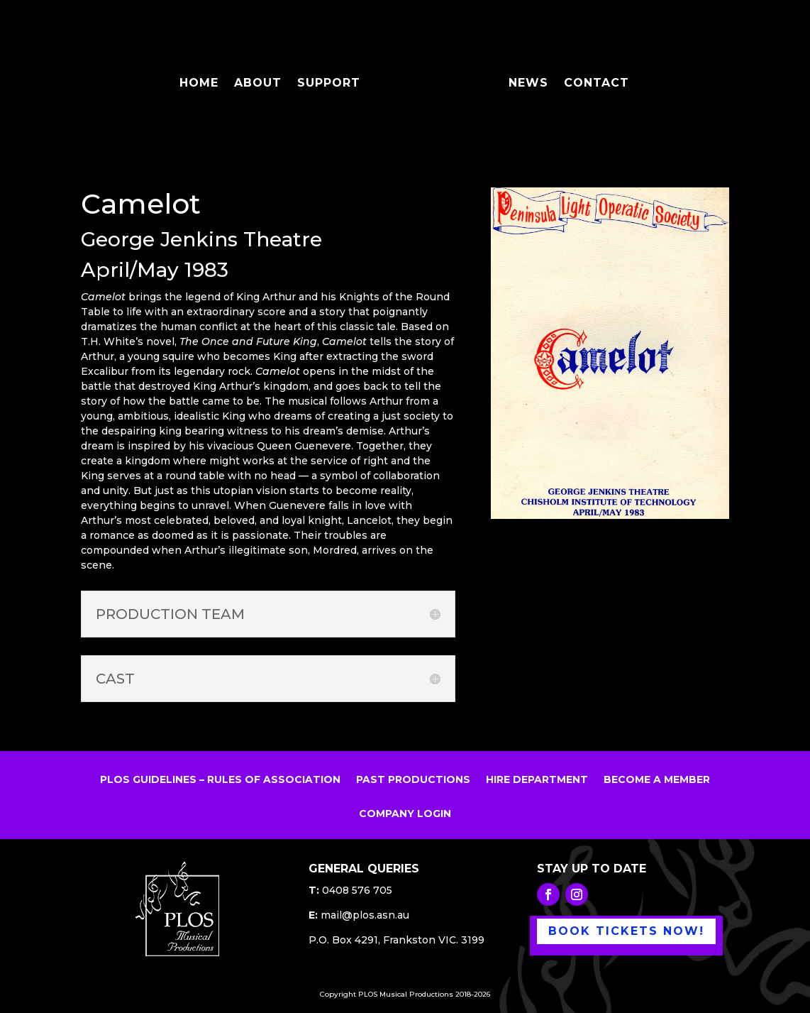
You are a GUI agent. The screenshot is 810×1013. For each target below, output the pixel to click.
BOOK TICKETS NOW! (626, 931)
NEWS (523, 79)
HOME (203, 79)
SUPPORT (333, 79)
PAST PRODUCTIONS (413, 780)
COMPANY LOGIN (405, 814)
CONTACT (591, 79)
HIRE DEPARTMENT (537, 780)
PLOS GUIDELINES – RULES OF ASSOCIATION (220, 780)
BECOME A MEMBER (657, 780)
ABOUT (263, 79)
